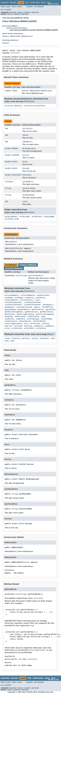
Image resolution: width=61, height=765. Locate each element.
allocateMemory (12, 295)
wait (53, 338)
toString (18, 326)
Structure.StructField (34, 106)
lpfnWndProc (27, 182)
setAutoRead (46, 319)
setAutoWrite (25, 321)
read (43, 316)
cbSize (25, 135)
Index (43, 2)
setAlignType (33, 319)
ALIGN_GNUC (25, 216)
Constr (27, 12)
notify (35, 338)
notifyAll (44, 338)
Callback (9, 182)
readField (9, 319)
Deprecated (35, 2)
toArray (45, 323)
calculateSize (26, 300)
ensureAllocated (24, 307)
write (7, 328)
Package (13, 2)
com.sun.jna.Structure (16, 28)
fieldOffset (47, 307)
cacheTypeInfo (11, 300)
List (17, 275)
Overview (4, 2)
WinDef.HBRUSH (11, 148)
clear (37, 300)
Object (50, 334)
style (24, 201)
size (26, 323)
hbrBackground (28, 148)
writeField (17, 328)
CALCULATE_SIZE (12, 219)
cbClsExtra (27, 128)
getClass (26, 338)
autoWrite (29, 298)
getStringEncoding (25, 314)
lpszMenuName (28, 195)
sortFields (35, 323)
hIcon (24, 162)
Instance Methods (28, 265)
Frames (29, 7)
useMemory (38, 326)
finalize (16, 338)
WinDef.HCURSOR (12, 155)
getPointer (10, 314)
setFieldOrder (39, 321)
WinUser (5, 43)
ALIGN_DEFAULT (11, 216)
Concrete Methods (13, 268)
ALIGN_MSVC (37, 216)
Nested (13, 12)
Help (49, 2)
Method (35, 12)
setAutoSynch (11, 321)
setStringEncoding (13, 323)
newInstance (20, 316)
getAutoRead (10, 309)
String (8, 188)
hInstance (26, 175)
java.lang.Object (10, 26)
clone (7, 338)
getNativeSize (31, 312)
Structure (14, 53)
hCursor (25, 155)
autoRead (9, 298)
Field (20, 12)
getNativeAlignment (14, 312)
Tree (27, 2)
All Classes (6, 9)
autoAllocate (43, 295)
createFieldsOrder (13, 302)
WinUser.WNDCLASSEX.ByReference (17, 36)
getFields (50, 309)
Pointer (19, 248)
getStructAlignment (45, 314)
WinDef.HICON (11, 162)
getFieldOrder (34, 275)
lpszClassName (28, 188)
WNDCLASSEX (10, 242)
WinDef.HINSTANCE (13, 175)
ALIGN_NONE (49, 216)
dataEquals (48, 305)
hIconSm (25, 168)
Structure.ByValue (13, 106)
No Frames (39, 7)
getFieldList (38, 309)
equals (37, 307)
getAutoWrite (24, 309)
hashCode (9, 316)
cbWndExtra (27, 142)
